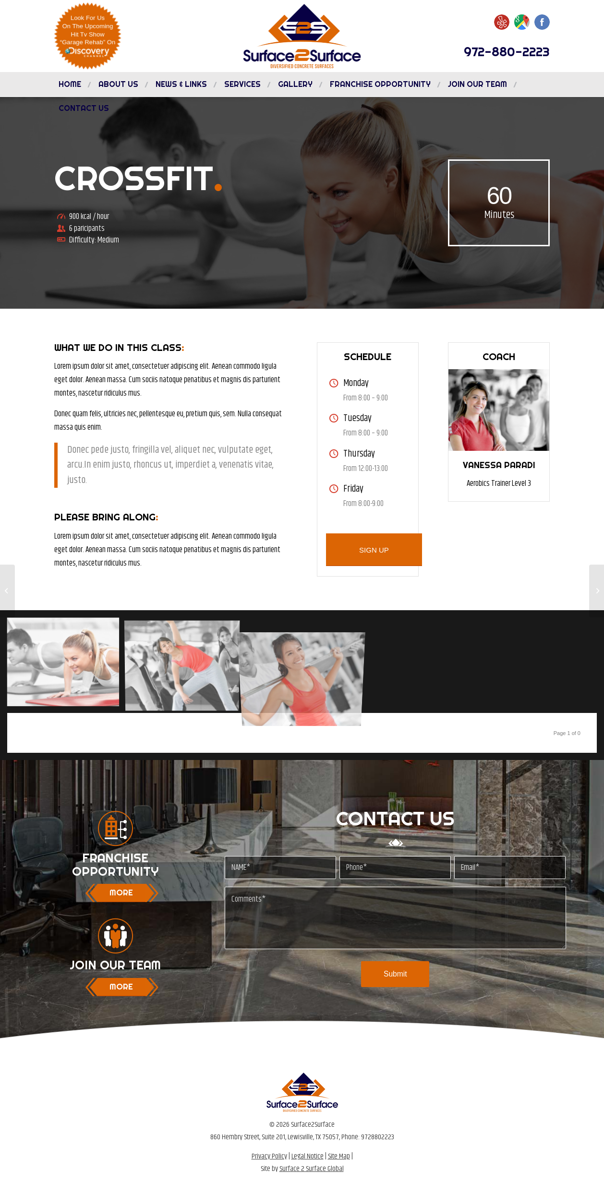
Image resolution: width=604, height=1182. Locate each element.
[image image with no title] (66, 665)
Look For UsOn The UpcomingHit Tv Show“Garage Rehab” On (87, 35)
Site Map (339, 1156)
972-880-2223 (507, 52)
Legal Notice (307, 1156)
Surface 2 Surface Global (311, 1169)
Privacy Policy (269, 1156)
